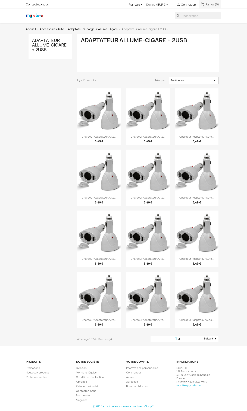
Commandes (134, 372)
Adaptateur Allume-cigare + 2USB (49, 45)
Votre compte (137, 362)
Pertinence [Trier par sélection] (194, 80)
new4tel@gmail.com (188, 385)
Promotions (33, 368)
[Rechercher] (198, 15)
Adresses (132, 381)
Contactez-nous (37, 4)
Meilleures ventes (36, 377)
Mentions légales (86, 372)
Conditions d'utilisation (90, 377)
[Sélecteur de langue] (136, 5)
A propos (81, 381)
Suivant (210, 339)
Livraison (81, 368)
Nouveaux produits (37, 372)
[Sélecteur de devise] (163, 5)
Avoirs (130, 377)
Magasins (81, 400)
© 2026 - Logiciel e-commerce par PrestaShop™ (123, 406)
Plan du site (83, 395)
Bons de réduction (137, 386)
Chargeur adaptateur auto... (99, 136)
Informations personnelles (142, 368)
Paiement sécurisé (87, 386)
